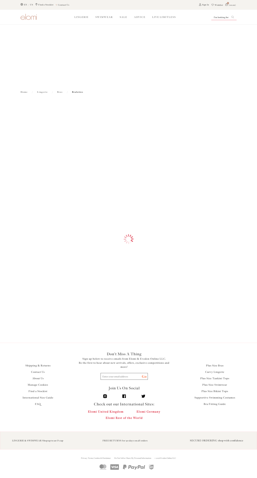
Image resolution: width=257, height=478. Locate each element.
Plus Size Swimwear (214, 384)
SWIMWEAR (104, 17)
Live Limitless (164, 17)
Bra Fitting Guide (215, 404)
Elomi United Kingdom (106, 411)
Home (24, 92)
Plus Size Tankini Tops (214, 378)
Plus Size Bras (215, 365)
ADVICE (139, 17)
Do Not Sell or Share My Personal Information (132, 458)
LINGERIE (81, 17)
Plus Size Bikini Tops (214, 391)
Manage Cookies (38, 384)
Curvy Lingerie (214, 371)
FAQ (38, 404)
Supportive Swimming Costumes (214, 397)
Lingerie (42, 92)
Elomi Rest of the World (124, 418)
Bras (60, 92)
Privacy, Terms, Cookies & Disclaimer (96, 458)
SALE (123, 17)
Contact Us (38, 371)
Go (144, 376)
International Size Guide (38, 397)
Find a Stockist (38, 391)
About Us (38, 378)
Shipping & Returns (38, 365)
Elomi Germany (148, 411)
